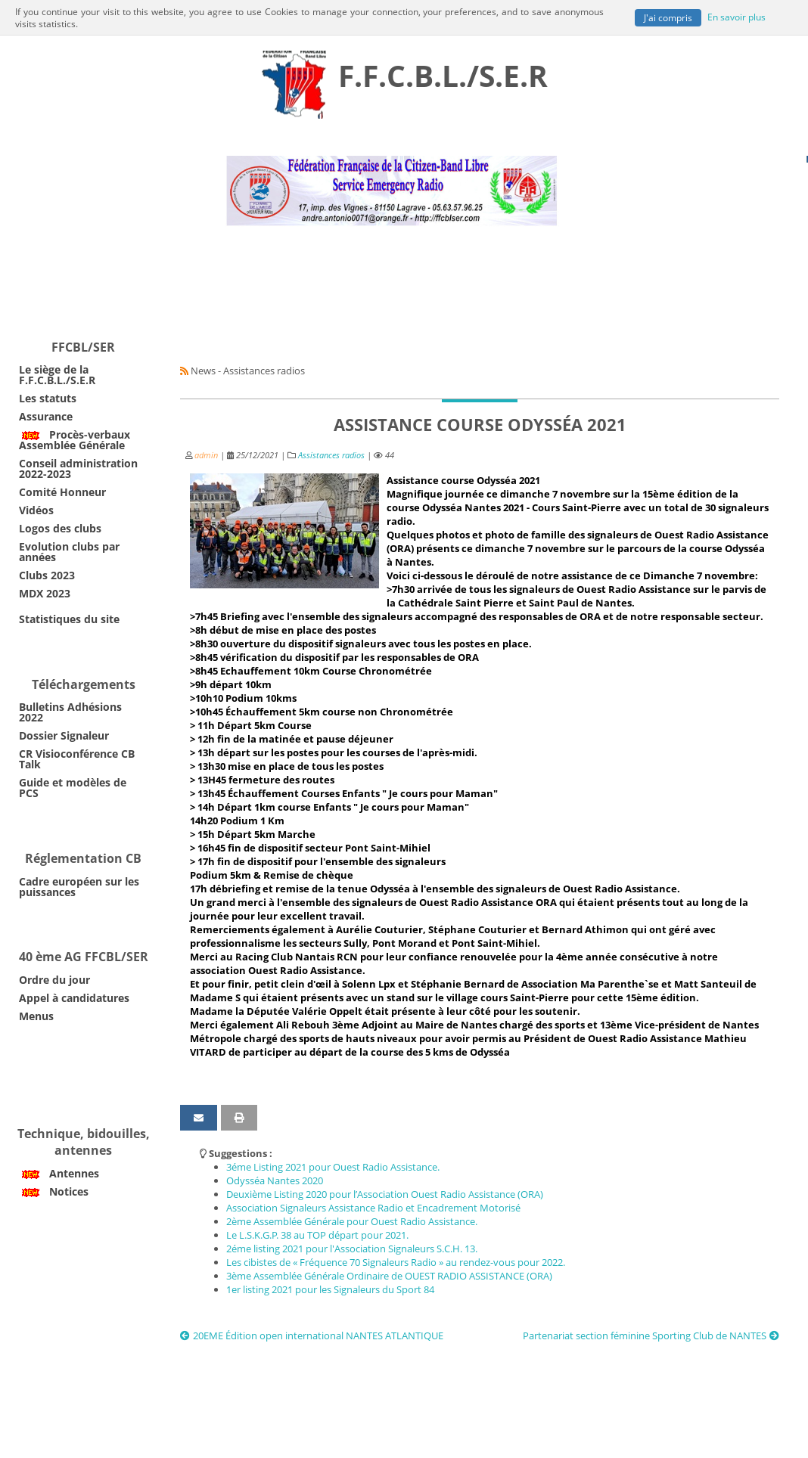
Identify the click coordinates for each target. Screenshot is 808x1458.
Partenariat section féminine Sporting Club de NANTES (651, 1335)
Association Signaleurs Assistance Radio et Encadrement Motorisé (373, 1207)
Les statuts (47, 398)
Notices (54, 1191)
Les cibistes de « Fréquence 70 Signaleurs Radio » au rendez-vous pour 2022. (395, 1262)
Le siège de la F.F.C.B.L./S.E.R (57, 374)
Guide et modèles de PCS (72, 787)
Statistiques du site (69, 619)
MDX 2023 (44, 593)
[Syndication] (184, 370)
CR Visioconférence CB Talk (77, 758)
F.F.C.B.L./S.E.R (443, 75)
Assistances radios (331, 455)
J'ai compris (668, 17)
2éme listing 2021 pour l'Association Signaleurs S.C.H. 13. (351, 1248)
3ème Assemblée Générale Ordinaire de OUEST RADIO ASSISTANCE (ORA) (389, 1276)
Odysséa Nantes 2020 (274, 1180)
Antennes (59, 1173)
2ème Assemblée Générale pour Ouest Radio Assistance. (351, 1221)
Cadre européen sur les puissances (79, 886)
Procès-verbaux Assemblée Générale (74, 439)
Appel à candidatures (74, 998)
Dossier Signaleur (64, 735)
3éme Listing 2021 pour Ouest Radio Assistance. (333, 1167)
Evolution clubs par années (69, 551)
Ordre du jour (54, 980)
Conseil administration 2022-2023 (78, 468)
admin (206, 455)
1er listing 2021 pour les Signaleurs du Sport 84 (330, 1289)
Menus (36, 1016)
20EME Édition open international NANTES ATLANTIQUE (311, 1335)
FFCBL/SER (83, 347)
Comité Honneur (62, 492)
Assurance (46, 416)
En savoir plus (736, 16)
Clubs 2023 (47, 575)
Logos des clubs (60, 528)
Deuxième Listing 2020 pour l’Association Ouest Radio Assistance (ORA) (384, 1194)
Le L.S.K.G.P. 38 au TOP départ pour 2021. (317, 1235)
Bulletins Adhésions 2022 (70, 712)
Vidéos (36, 510)
